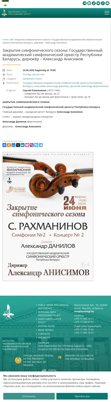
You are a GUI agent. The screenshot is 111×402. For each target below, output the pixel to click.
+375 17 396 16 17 (84, 318)
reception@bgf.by (84, 311)
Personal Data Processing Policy (49, 313)
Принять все (82, 396)
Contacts (44, 333)
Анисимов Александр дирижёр (51, 86)
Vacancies (44, 337)
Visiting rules (46, 326)
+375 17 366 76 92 (84, 329)
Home (5, 39)
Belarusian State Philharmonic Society (19, 13)
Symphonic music (32, 78)
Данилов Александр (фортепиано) (89, 86)
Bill (11, 39)
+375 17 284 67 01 (84, 321)
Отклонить (29, 396)
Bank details (46, 329)
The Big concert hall (33, 74)
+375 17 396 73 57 (84, 332)
